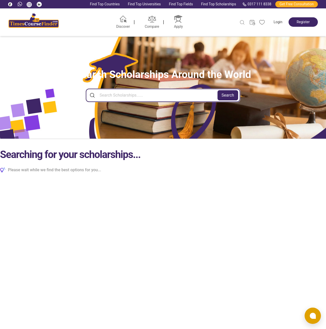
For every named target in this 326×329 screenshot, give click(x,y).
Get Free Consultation (296, 4)
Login (278, 22)
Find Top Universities (144, 4)
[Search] (163, 95)
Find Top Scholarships (218, 4)
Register (303, 22)
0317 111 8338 (256, 4)
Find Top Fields (181, 4)
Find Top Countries (105, 4)
